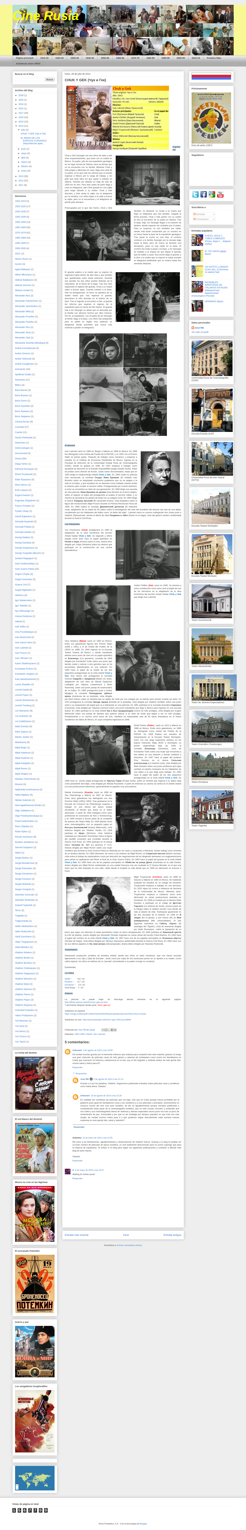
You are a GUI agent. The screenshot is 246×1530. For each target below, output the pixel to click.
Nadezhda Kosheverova (27, 789)
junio (23, 149)
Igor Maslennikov (23, 600)
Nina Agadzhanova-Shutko (28, 805)
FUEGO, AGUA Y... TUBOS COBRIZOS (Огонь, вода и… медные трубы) (218, 239)
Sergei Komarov (23, 879)
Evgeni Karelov (22, 495)
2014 (21, 126)
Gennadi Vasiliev (23, 532)
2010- (18, 253)
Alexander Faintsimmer (26, 301)
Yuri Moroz (20, 1031)
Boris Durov (21, 400)
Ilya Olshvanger (23, 611)
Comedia (19, 427)
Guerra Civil (21, 584)
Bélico (18, 385)
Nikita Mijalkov (22, 795)
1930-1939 (20, 211)
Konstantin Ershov (24, 668)
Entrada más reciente (77, 1235)
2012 (21, 180)
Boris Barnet (21, 390)
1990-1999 (20, 243)
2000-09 (181, 58)
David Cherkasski (24, 437)
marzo (24, 162)
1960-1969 (20, 227)
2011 (21, 185)
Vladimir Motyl (22, 984)
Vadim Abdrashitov (24, 926)
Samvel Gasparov (24, 847)
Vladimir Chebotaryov (26, 968)
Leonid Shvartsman (25, 700)
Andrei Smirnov (22, 353)
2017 (21, 113)
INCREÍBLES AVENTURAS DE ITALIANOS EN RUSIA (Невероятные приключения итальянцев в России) (210, 289)
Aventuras (20, 379)
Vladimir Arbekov (23, 952)
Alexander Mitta (23, 311)
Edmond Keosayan (24, 469)
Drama (18, 458)
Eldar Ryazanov (23, 479)
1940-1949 (20, 216)
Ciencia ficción (22, 421)
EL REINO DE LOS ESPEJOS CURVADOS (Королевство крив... (34, 141)
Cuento (18, 432)
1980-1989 (20, 237)
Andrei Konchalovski (25, 348)
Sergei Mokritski (23, 884)
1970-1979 (20, 232)
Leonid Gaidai (22, 689)
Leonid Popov (22, 695)
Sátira (18, 852)
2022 (21, 108)
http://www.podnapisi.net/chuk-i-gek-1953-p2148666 (107, 1019)
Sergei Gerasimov (24, 873)
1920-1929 (20, 206)
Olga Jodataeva (23, 810)
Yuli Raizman (21, 1020)
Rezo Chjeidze (22, 826)
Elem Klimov (21, 485)
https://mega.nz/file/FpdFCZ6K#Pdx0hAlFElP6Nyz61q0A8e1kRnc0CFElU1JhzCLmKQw (105, 1014)
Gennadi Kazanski (24, 521)
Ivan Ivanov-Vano (23, 642)
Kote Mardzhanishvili (25, 679)
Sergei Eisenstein (24, 868)
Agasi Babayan (22, 269)
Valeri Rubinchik (23, 931)
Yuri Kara (19, 1026)
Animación (20, 369)
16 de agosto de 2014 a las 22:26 (106, 1095)
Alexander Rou (22, 327)
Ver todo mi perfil (200, 332)
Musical (19, 784)
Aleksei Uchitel (22, 290)
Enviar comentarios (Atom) (129, 1245)
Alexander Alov (22, 295)
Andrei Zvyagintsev (24, 364)
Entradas (199, 214)
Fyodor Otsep (22, 511)
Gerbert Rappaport (24, 558)
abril (23, 157)
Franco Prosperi (23, 505)
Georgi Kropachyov (24, 547)
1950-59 (105, 58)
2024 (21, 104)
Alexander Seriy (23, 332)
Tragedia (19, 915)
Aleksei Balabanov (24, 280)
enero (24, 171)
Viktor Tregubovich (24, 942)
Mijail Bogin (21, 747)
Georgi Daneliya (23, 542)
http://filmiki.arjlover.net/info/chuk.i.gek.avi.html (86, 1002)
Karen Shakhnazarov (25, 663)
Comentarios (201, 219)
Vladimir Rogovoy (24, 1005)
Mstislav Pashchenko (25, 779)
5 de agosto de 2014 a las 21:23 (108, 1079)
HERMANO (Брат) (214, 301)
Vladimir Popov (22, 999)
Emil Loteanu (21, 490)
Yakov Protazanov (24, 1015)
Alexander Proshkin (25, 316)
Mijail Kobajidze (23, 763)
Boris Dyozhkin (22, 406)
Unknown (77, 1050)
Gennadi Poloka (23, 526)
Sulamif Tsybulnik (23, 905)
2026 (21, 95)
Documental (21, 453)
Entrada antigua (172, 1235)
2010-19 (196, 58)
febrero (25, 166)
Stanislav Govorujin (25, 894)
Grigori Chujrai (22, 574)
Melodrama (20, 742)
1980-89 (150, 58)
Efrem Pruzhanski (24, 474)
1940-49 (90, 58)
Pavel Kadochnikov (24, 821)
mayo (24, 153)
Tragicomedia (22, 921)
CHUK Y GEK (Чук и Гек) (33, 133)
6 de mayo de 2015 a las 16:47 (89, 1170)
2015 (21, 121)
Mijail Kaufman (22, 758)
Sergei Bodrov (22, 857)
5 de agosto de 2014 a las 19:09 (98, 1050)
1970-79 (135, 58)
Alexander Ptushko (24, 322)
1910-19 (44, 58)
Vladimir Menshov (24, 978)
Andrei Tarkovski (23, 358)
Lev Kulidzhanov (23, 721)
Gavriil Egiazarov (23, 516)
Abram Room (21, 259)
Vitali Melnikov (22, 947)
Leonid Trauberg (23, 705)
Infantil (89, 1034)
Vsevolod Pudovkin (24, 1010)
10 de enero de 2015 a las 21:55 (97, 1138)
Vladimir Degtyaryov (25, 973)
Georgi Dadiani (22, 537)
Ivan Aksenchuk (23, 637)
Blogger (143, 1523)
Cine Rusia (46, 15)
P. (73, 1170)
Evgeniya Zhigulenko (25, 500)
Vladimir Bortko (22, 957)
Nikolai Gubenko (23, 800)
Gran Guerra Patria (24, 569)
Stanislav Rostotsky (25, 900)
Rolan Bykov (21, 831)
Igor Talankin (21, 605)
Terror (18, 910)
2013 (21, 176)
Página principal (24, 58)
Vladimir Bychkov (23, 963)
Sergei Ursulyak (23, 889)
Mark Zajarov (21, 731)
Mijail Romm (21, 768)
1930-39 (74, 58)
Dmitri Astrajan (22, 448)
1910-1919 (20, 201)
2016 (21, 117)
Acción (18, 264)
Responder (78, 1067)
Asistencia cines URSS (28, 63)
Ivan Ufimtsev (22, 658)
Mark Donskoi (22, 726)
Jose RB (84, 1079)
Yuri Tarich (20, 1041)
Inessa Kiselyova (23, 616)
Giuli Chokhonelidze (25, 563)
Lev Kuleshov (22, 716)
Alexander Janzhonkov (26, 306)
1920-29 (59, 58)
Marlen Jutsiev (22, 737)
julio (23, 129)
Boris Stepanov (22, 416)
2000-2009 (20, 248)
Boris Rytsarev (22, 411)
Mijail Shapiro (22, 774)
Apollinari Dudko (23, 374)
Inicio (126, 1235)
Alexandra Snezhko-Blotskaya (30, 343)
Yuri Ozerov (21, 1036)
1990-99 (165, 58)
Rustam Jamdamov (25, 842)
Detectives (20, 442)
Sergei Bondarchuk (24, 863)
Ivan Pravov (21, 653)
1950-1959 (80, 1034)
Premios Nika (214, 58)
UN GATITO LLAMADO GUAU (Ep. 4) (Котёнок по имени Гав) (216, 269)
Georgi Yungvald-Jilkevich (28, 553)
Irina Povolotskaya (24, 632)
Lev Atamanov (22, 710)
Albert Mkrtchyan (23, 274)
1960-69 (120, 58)
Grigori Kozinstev (23, 579)
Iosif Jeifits (20, 626)
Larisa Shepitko (23, 684)
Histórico (19, 595)
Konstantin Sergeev (25, 674)
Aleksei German (23, 285)
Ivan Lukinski (99, 1034)
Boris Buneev (21, 395)
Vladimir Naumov (23, 989)
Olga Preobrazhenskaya (27, 816)
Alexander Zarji (22, 337)
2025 (21, 100)
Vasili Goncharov (23, 936)
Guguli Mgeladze (23, 590)
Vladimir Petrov (22, 994)
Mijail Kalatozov (23, 752)
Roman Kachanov (24, 836)
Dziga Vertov (21, 464)
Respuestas (81, 1073)
